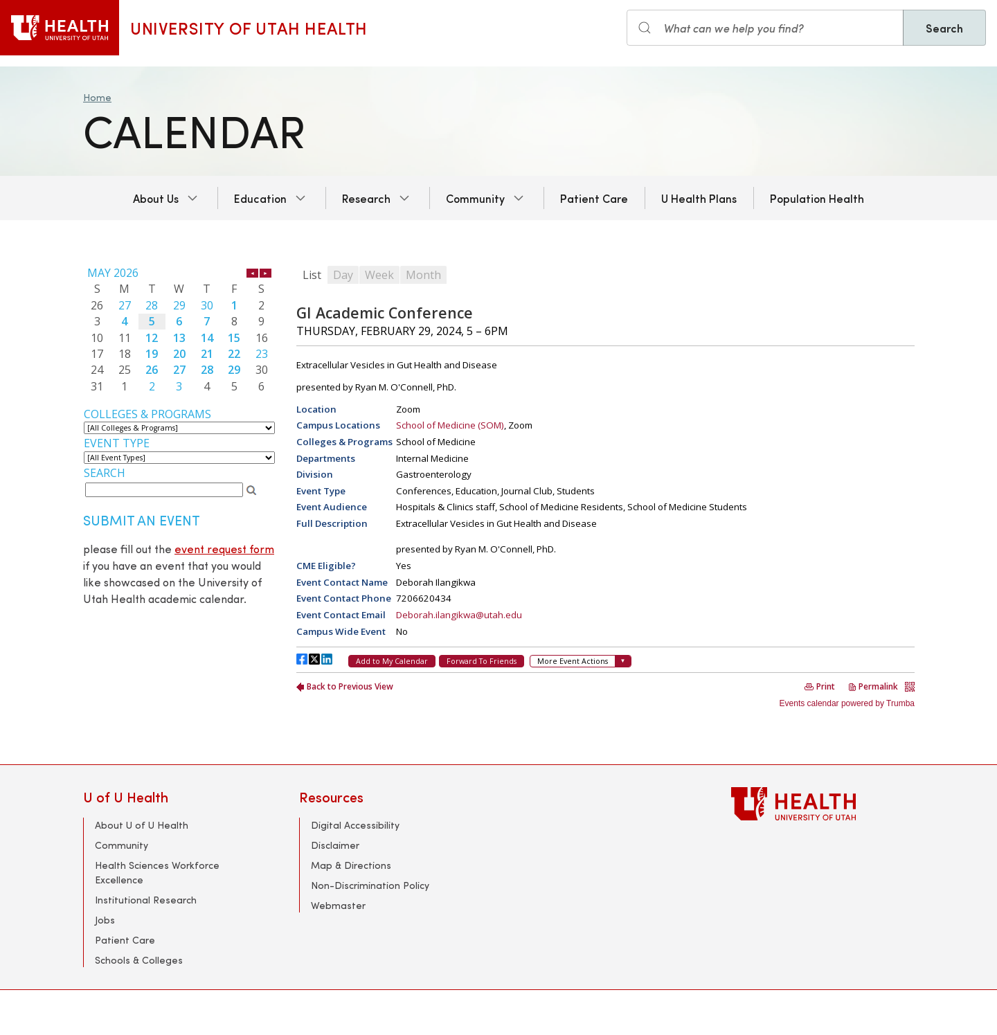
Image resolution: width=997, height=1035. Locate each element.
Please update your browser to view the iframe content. (179, 329)
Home (97, 97)
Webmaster (338, 905)
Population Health (817, 198)
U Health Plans (699, 198)
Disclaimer (335, 845)
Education (260, 198)
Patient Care (594, 198)
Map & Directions (351, 865)
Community (475, 198)
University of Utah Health (249, 28)
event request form (224, 548)
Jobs (105, 919)
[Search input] (765, 28)
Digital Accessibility (355, 824)
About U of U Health (141, 824)
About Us (156, 198)
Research (366, 198)
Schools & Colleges (139, 959)
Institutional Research (146, 899)
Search (944, 27)
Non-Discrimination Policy (370, 885)
